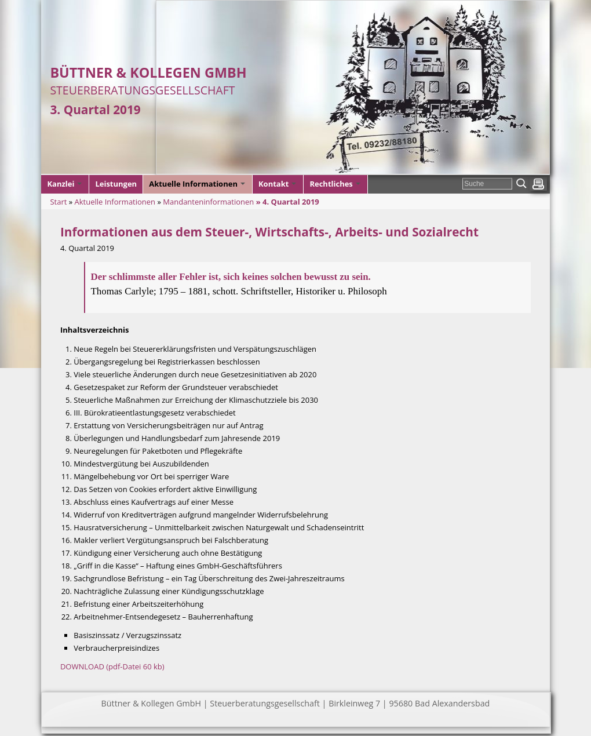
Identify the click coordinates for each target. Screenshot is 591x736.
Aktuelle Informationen (115, 201)
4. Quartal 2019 (290, 201)
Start (58, 201)
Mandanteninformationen (208, 201)
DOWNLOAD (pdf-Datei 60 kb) (112, 666)
